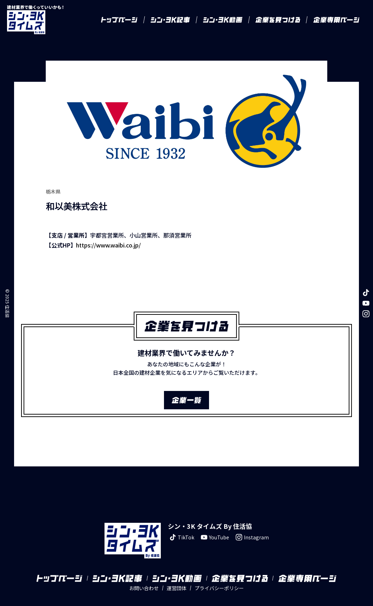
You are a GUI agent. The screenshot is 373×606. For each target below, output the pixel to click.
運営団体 (176, 588)
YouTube (214, 537)
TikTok (181, 537)
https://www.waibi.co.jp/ (108, 245)
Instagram (251, 537)
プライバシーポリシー (219, 588)
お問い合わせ (144, 588)
